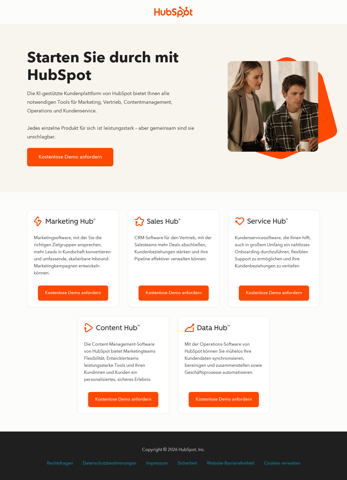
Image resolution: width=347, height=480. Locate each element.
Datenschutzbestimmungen (109, 463)
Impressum (157, 463)
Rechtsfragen (60, 463)
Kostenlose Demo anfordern (70, 157)
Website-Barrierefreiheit (230, 463)
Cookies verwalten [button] (282, 463)
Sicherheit (187, 463)
